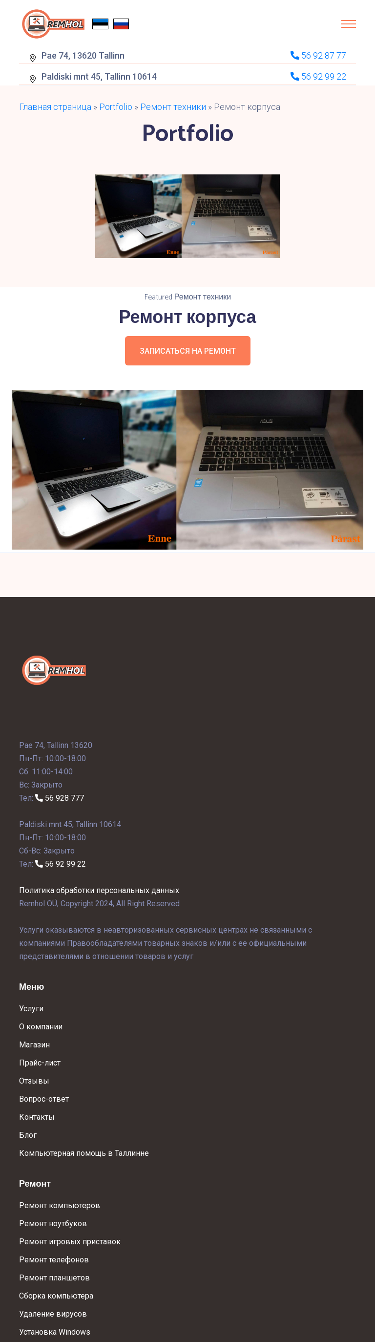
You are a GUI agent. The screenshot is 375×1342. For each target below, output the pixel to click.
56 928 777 (59, 798)
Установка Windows (54, 1332)
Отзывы (34, 1081)
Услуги (31, 1008)
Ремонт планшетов (54, 1277)
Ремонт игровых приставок (70, 1241)
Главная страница (55, 107)
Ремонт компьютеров (59, 1205)
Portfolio (115, 107)
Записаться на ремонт (188, 351)
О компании (40, 1026)
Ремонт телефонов (54, 1259)
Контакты (37, 1117)
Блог (28, 1135)
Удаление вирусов (53, 1314)
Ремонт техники (173, 107)
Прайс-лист (40, 1062)
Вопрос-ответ (44, 1099)
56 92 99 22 (60, 864)
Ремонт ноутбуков (53, 1223)
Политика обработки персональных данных (99, 890)
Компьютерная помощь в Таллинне (84, 1153)
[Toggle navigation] (348, 24)
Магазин (34, 1044)
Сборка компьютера (56, 1295)
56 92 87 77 (318, 55)
